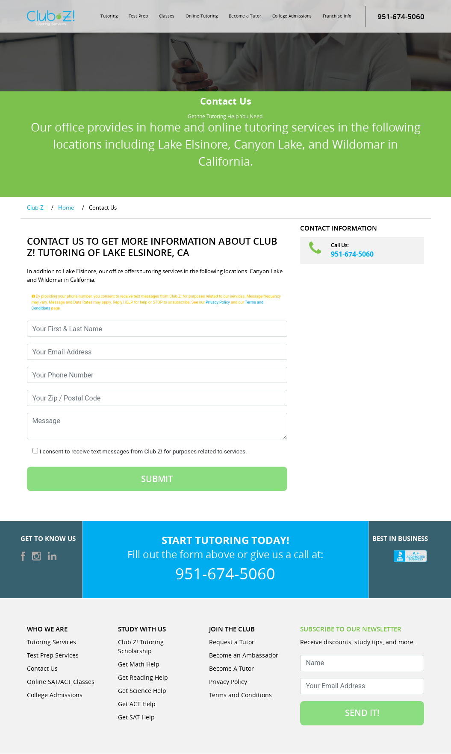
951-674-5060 (352, 254)
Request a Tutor (231, 642)
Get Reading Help (143, 678)
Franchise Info (337, 16)
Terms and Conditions (240, 695)
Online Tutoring (202, 16)
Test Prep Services (53, 656)
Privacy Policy (218, 302)
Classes (166, 16)
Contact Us (42, 669)
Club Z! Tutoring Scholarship (141, 646)
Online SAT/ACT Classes (60, 682)
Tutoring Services (51, 642)
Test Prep (138, 16)
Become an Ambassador (243, 656)
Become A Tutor (231, 669)
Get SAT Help (136, 717)
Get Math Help (138, 664)
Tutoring (109, 16)
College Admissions (292, 16)
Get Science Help (142, 691)
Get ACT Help (137, 704)
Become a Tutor (245, 16)
